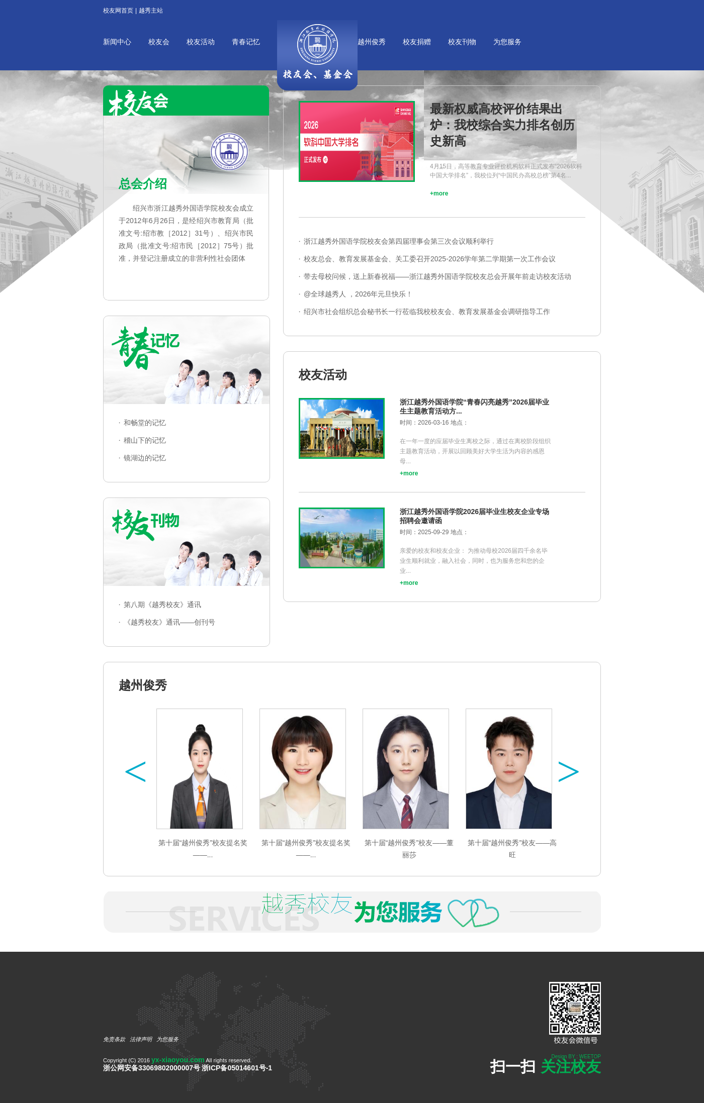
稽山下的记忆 (145, 440)
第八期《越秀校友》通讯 (162, 604)
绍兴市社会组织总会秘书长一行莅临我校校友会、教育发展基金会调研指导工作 (427, 312)
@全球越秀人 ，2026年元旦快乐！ (358, 294)
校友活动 (201, 42)
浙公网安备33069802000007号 (151, 1068)
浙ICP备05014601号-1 (237, 1068)
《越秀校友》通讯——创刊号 (169, 622)
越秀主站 (151, 10)
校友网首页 (118, 10)
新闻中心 (117, 42)
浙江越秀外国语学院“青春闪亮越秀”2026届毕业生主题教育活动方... (474, 406)
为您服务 (507, 42)
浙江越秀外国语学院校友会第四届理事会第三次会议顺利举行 (399, 241)
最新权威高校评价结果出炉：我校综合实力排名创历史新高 (502, 125)
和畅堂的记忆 (145, 423)
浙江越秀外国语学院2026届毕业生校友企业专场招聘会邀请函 (474, 516)
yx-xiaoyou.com (178, 1060)
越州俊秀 (372, 42)
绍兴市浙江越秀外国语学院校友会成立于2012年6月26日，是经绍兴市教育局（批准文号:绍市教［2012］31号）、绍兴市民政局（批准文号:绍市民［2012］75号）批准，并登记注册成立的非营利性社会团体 (186, 233)
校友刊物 (462, 42)
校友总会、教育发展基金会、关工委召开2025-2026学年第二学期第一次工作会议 (430, 259)
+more (439, 193)
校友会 (158, 42)
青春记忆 (246, 42)
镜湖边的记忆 (145, 458)
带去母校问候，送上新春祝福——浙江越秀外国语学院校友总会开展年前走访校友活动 (437, 276)
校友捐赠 (417, 42)
